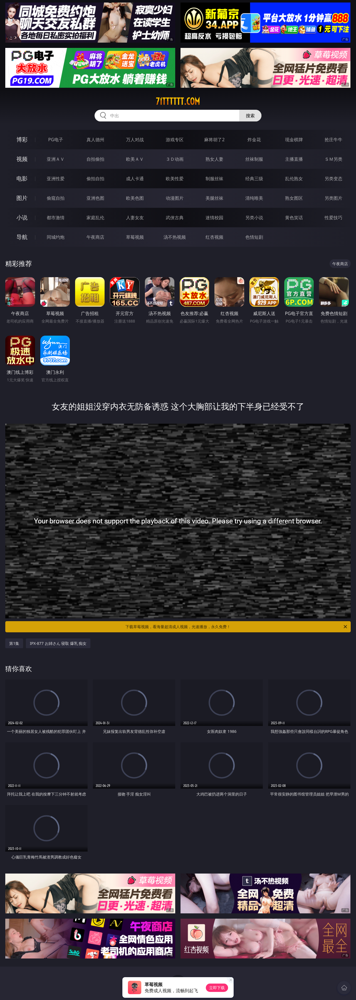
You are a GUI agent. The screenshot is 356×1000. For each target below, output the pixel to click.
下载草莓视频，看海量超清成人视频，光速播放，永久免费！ (236, 626)
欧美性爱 (175, 178)
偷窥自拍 (56, 198)
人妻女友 (135, 217)
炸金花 (254, 139)
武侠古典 (175, 217)
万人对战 (135, 139)
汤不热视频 (175, 237)
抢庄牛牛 (333, 139)
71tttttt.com (178, 101)
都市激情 (56, 217)
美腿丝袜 (214, 198)
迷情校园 (214, 217)
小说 (22, 217)
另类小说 (254, 217)
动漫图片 (175, 198)
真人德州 (95, 139)
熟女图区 (294, 198)
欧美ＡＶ (135, 159)
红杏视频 (214, 237)
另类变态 (333, 178)
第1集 (14, 643)
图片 (22, 198)
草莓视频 (135, 237)
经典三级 (254, 178)
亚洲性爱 (56, 178)
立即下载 (217, 987)
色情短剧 (254, 237)
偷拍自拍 (95, 178)
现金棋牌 (294, 139)
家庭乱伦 (95, 217)
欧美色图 (135, 198)
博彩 (22, 139)
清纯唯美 (254, 198)
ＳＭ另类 (333, 159)
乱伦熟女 (294, 178)
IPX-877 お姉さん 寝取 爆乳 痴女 (58, 643)
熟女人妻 (214, 159)
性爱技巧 (333, 217)
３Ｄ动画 (175, 159)
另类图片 (333, 198)
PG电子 (55, 139)
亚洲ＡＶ (56, 159)
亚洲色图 (95, 198)
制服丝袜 (214, 178)
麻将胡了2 (214, 139)
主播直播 (294, 159)
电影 (22, 178)
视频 (22, 159)
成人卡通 (135, 178)
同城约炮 (56, 237)
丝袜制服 (254, 159)
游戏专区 (175, 139)
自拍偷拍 (95, 159)
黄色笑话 (294, 217)
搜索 (250, 116)
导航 (22, 237)
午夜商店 (95, 237)
